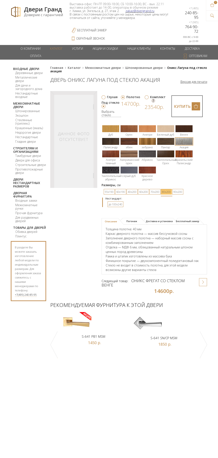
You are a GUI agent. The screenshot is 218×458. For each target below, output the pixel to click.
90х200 (177, 192)
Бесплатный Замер (92, 30)
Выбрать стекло (108, 113)
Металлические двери (26, 79)
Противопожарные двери (29, 171)
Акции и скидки (105, 48)
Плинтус (21, 236)
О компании (30, 48)
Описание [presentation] (111, 221)
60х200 (143, 192)
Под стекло (110, 103)
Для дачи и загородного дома (28, 87)
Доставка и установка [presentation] (159, 221)
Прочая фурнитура (28, 213)
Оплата (35, 56)
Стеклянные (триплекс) (23, 121)
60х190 (120, 192)
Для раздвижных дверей (27, 219)
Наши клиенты (139, 48)
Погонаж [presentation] (131, 221)
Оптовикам (198, 56)
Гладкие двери (25, 141)
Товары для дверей (29, 228)
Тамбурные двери (28, 156)
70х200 (155, 192)
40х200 (132, 192)
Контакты (167, 48)
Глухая (112, 97)
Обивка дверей (26, 232)
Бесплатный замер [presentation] (187, 221)
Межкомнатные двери (26, 105)
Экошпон (21, 115)
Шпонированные (27, 111)
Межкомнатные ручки (26, 206)
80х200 (166, 192)
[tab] (113, 221)
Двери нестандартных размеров (26, 182)
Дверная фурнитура (22, 194)
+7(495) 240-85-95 (26, 295)
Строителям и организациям (25, 150)
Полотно (133, 97)
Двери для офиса (27, 160)
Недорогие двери (28, 132)
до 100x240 (115, 204)
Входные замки (26, 200)
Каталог (56, 48)
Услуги (77, 48)
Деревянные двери (29, 73)
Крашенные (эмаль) (29, 128)
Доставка (192, 48)
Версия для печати (193, 82)
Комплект (158, 97)
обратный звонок (90, 38)
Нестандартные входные (26, 95)
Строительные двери (30, 165)
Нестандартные (26, 137)
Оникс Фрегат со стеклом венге (143, 283)
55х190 (109, 192)
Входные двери (26, 69)
